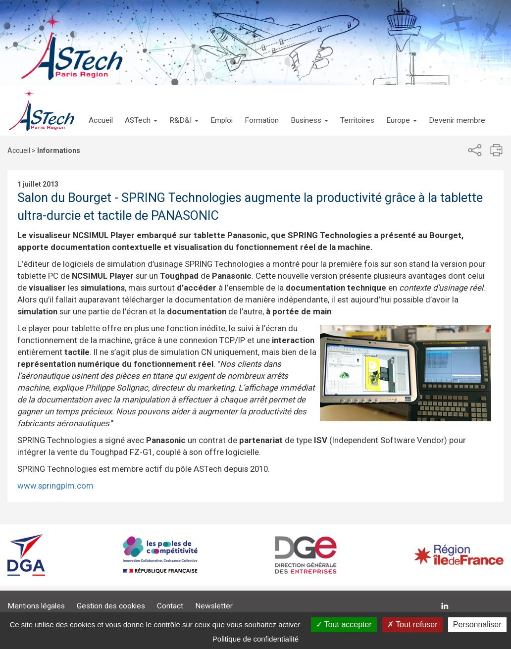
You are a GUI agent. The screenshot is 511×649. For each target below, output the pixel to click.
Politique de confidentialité (255, 639)
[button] (141, 110)
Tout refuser (412, 624)
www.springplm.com (55, 486)
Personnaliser (477, 624)
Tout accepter (344, 624)
